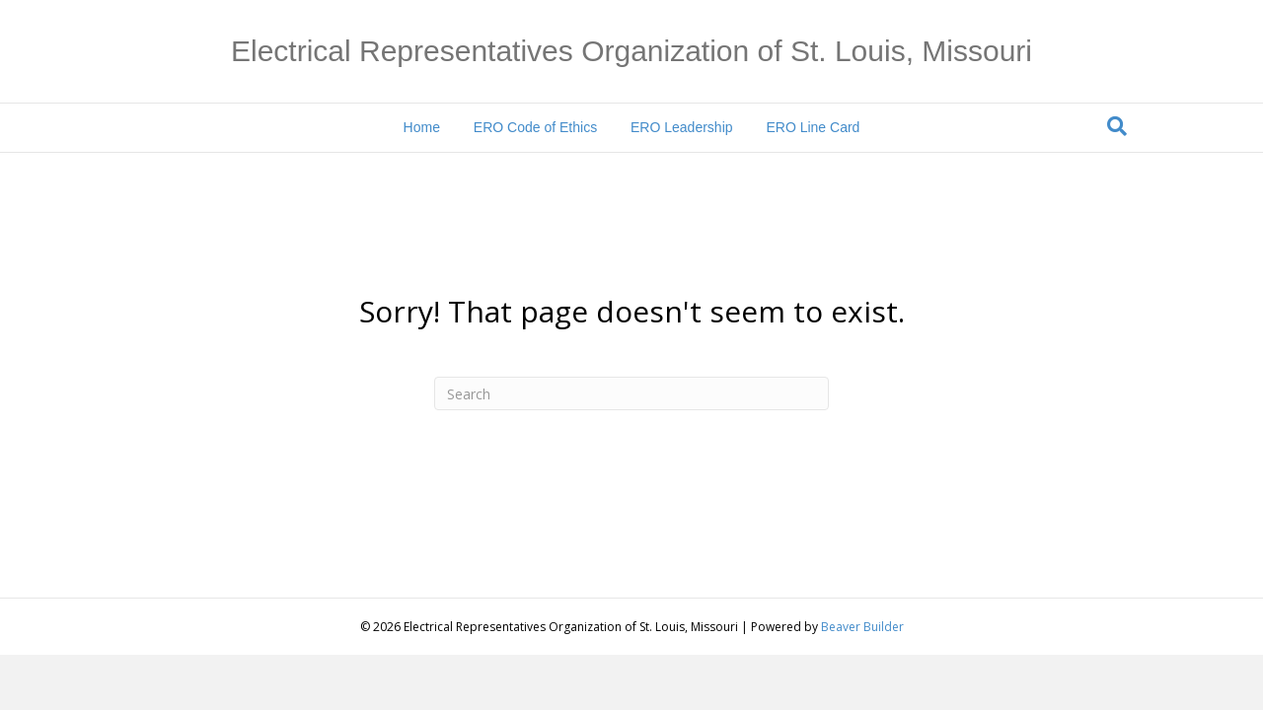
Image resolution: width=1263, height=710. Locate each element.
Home (422, 127)
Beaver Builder (862, 626)
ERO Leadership (682, 127)
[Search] (1117, 126)
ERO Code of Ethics (535, 127)
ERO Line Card (812, 127)
